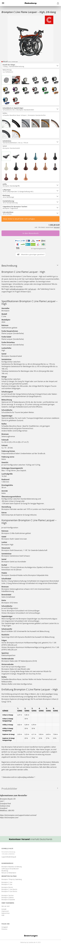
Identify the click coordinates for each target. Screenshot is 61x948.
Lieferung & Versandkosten (10, 869)
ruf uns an (32, 289)
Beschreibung (9, 265)
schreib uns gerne (17, 289)
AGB (3, 915)
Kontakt (4, 909)
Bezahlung (5, 871)
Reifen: (24, 114)
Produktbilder (9, 788)
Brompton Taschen (8, 895)
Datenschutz (6, 913)
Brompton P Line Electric (9, 891)
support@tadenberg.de (9, 857)
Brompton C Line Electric (9, 889)
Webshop (23, 942)
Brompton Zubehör (8, 897)
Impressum (5, 911)
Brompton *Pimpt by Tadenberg (12, 879)
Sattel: (11, 147)
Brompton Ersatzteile (8, 900)
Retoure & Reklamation (9, 873)
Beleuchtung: (8, 71)
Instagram (5, 927)
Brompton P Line (7, 884)
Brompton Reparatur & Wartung (12, 867)
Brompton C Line (7, 882)
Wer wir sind (5, 906)
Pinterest (4, 929)
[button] (1, 939)
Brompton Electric (7, 887)
